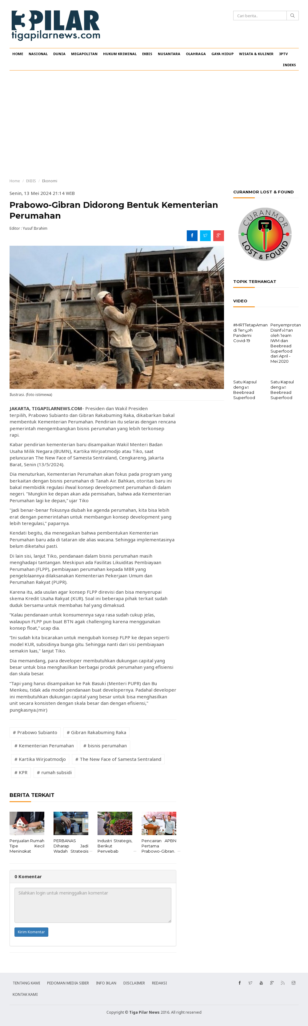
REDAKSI (159, 983)
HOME (17, 53)
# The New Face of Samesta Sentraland (118, 759)
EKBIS (147, 53)
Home (15, 181)
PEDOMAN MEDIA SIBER (68, 983)
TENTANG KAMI (26, 983)
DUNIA (59, 53)
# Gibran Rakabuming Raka (96, 732)
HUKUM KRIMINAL (120, 53)
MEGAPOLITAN (84, 53)
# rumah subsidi (54, 772)
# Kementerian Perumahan (44, 745)
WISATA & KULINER (256, 53)
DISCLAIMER (134, 983)
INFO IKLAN (106, 983)
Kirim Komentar (31, 932)
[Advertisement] (154, 124)
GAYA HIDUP (222, 53)
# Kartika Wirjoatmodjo (40, 759)
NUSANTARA (169, 53)
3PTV (283, 53)
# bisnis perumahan (105, 745)
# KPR (20, 772)
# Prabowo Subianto (35, 732)
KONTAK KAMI (25, 994)
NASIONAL (38, 53)
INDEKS (289, 65)
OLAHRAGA (196, 53)
